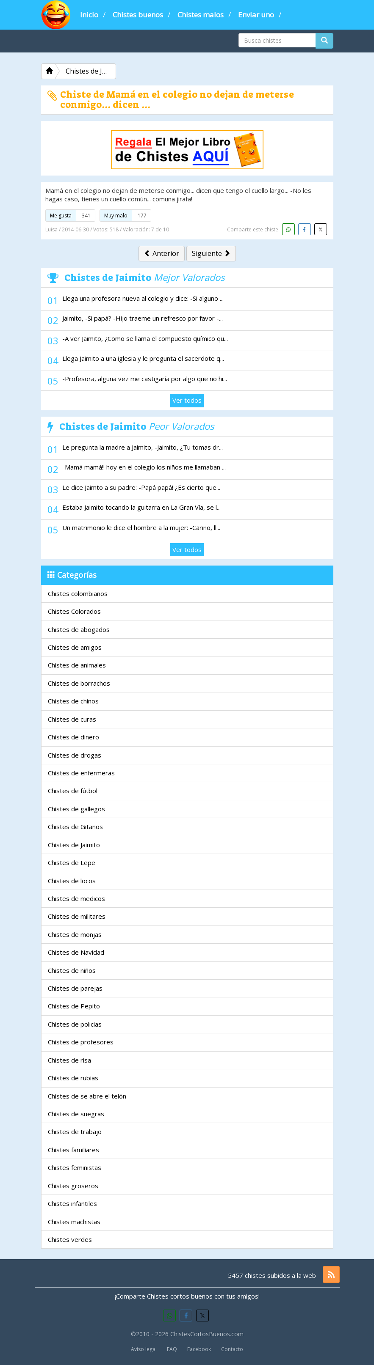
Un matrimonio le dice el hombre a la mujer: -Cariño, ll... (141, 527)
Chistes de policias (75, 1024)
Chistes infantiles (72, 1203)
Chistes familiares (73, 1149)
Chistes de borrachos (79, 683)
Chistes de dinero (73, 737)
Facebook (199, 1349)
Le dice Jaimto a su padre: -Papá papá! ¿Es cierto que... (141, 487)
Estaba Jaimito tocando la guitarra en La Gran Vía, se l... (141, 507)
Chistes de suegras (76, 1114)
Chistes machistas (74, 1221)
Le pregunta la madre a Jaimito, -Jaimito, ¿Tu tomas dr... (142, 447)
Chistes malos (200, 14)
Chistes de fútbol (72, 790)
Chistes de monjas (75, 934)
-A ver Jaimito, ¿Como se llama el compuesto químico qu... (145, 338)
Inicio (89, 14)
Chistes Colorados (74, 611)
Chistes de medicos (76, 898)
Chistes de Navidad (76, 952)
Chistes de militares (76, 916)
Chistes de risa (69, 1060)
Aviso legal (144, 1349)
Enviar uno (256, 14)
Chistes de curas (72, 719)
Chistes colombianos (78, 593)
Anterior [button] (161, 253)
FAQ (172, 1349)
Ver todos (187, 400)
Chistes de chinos (73, 701)
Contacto (232, 1349)
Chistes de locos (72, 880)
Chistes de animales (77, 665)
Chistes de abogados (79, 629)
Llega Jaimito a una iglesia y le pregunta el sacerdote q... (143, 358)
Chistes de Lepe (71, 862)
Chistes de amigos (75, 647)
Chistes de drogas (74, 755)
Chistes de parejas (75, 988)
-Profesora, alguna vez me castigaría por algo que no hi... (144, 378)
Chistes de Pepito (74, 1006)
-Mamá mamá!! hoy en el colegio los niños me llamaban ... (144, 467)
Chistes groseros (73, 1185)
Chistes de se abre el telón (87, 1096)
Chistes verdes (70, 1239)
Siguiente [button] (211, 253)
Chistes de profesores (81, 1042)
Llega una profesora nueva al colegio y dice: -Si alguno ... (143, 298)
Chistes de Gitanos (75, 826)
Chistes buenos (138, 14)
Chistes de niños (72, 970)
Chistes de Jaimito (74, 844)
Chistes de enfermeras (81, 773)
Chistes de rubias (73, 1078)
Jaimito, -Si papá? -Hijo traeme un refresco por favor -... (142, 318)
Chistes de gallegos (76, 809)
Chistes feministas (74, 1167)
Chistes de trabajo (75, 1131)
